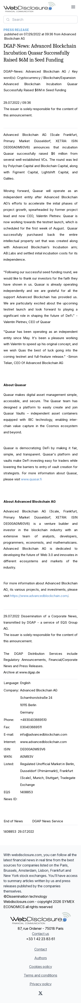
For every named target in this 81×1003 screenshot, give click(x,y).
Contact (40, 949)
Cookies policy (40, 966)
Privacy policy (41, 984)
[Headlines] (29, 7)
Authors (40, 958)
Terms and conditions (40, 975)
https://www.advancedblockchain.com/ (38, 596)
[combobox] (40, 19)
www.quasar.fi (31, 479)
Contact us (40, 933)
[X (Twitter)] (40, 993)
